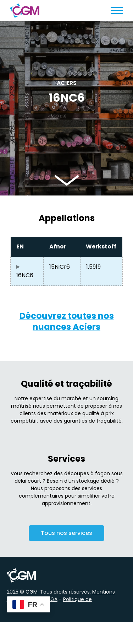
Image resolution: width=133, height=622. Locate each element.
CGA (51, 599)
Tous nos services (66, 534)
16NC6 (24, 275)
